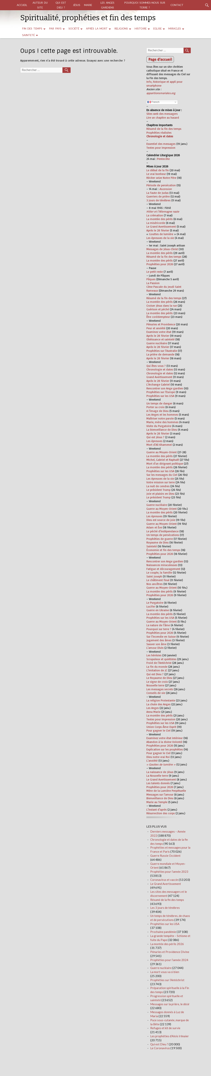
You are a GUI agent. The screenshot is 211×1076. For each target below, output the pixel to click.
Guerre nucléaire (156, 343)
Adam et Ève (154, 527)
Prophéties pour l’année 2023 (169, 871)
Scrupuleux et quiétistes (161, 659)
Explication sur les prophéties (164, 749)
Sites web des (155, 114)
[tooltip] (168, 208)
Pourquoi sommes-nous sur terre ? (144, 5)
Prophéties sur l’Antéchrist (167, 980)
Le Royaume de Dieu (159, 678)
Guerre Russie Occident (165, 855)
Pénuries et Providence (160, 324)
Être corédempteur (158, 317)
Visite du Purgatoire (158, 426)
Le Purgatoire (154, 602)
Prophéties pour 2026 (159, 264)
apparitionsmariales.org (160, 93)
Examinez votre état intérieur (164, 738)
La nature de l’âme (158, 625)
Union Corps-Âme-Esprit (161, 727)
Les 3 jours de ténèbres (165, 907)
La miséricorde (155, 223)
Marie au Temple (156, 802)
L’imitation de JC (156, 670)
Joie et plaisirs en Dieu (160, 493)
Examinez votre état (158, 332)
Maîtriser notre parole (160, 418)
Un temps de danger (159, 403)
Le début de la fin (157, 170)
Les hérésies (153, 655)
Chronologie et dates (159, 369)
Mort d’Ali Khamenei (159, 444)
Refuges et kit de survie (165, 1028)
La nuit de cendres (158, 486)
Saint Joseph (154, 576)
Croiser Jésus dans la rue (161, 305)
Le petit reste (154, 271)
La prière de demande (160, 354)
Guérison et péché (157, 309)
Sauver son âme (156, 644)
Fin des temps (32, 28)
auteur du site (40, 5)
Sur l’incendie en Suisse (161, 636)
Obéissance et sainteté (160, 339)
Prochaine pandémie (163, 931)
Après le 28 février (157, 230)
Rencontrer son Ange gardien (164, 388)
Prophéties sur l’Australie (161, 351)
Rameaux (152, 290)
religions (121, 28)
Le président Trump (158, 490)
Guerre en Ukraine (157, 610)
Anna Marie (153, 712)
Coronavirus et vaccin (164, 879)
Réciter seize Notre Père (161, 178)
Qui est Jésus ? (155, 437)
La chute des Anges (158, 704)
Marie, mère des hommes (162, 422)
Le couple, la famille (159, 572)
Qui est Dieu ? (61, 5)
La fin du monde (156, 666)
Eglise (157, 28)
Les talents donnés (158, 783)
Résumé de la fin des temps (163, 129)
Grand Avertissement (159, 377)
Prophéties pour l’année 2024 (169, 960)
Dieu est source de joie (160, 520)
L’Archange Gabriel (158, 384)
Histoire (141, 28)
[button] (168, 208)
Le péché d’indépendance (162, 531)
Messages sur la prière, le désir (170, 1004)
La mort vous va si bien (164, 972)
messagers (171, 114)
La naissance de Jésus (159, 772)
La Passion (153, 283)
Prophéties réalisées (158, 132)
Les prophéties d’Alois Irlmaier (169, 1036)
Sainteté (28, 35)
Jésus (76, 5)
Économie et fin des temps (163, 550)
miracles (174, 28)
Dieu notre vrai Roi (158, 757)
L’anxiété (152, 760)
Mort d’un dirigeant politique (164, 463)
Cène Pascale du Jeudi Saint (163, 287)
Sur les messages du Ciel (161, 475)
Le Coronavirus (160, 1048)
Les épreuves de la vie (160, 238)
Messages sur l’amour (159, 794)
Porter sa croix (155, 407)
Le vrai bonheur (156, 174)
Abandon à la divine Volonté (164, 742)
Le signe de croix (157, 682)
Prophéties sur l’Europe (160, 392)
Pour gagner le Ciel (158, 730)
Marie (88, 5)
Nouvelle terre (155, 685)
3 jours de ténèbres (158, 200)
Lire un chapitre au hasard (162, 117)
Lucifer (150, 606)
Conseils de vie (155, 693)
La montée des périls (159, 219)
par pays (55, 28)
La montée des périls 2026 (167, 944)
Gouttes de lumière (161, 234)
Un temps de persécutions (162, 535)
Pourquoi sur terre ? (158, 629)
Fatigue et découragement (163, 569)
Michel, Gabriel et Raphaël (162, 460)
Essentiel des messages (161, 144)
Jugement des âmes (158, 640)
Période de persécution (161, 185)
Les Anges (152, 708)
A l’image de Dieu (157, 411)
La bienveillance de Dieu (161, 429)
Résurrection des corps (160, 813)
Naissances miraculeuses (161, 565)
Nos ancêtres (154, 584)
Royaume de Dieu (157, 542)
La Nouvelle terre (157, 775)
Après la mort (97, 28)
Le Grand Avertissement (161, 226)
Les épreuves (154, 441)
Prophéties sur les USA (160, 396)
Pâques (150, 279)
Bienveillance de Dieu (159, 798)
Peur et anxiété (155, 328)
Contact (176, 5)
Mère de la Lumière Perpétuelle (166, 790)
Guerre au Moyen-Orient (161, 452)
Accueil (22, 5)
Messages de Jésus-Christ (162, 249)
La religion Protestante (160, 700)
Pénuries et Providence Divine (169, 952)
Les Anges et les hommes (162, 414)
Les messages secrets (159, 689)
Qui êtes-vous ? (156, 366)
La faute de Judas (157, 193)
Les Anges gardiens (107, 5)
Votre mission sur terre (160, 482)
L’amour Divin (155, 648)
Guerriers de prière (158, 196)
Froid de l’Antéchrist (158, 663)
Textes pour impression (160, 147)
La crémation (154, 215)
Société (73, 28)
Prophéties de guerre (159, 539)
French (153, 102)
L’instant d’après (156, 809)
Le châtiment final (157, 580)
